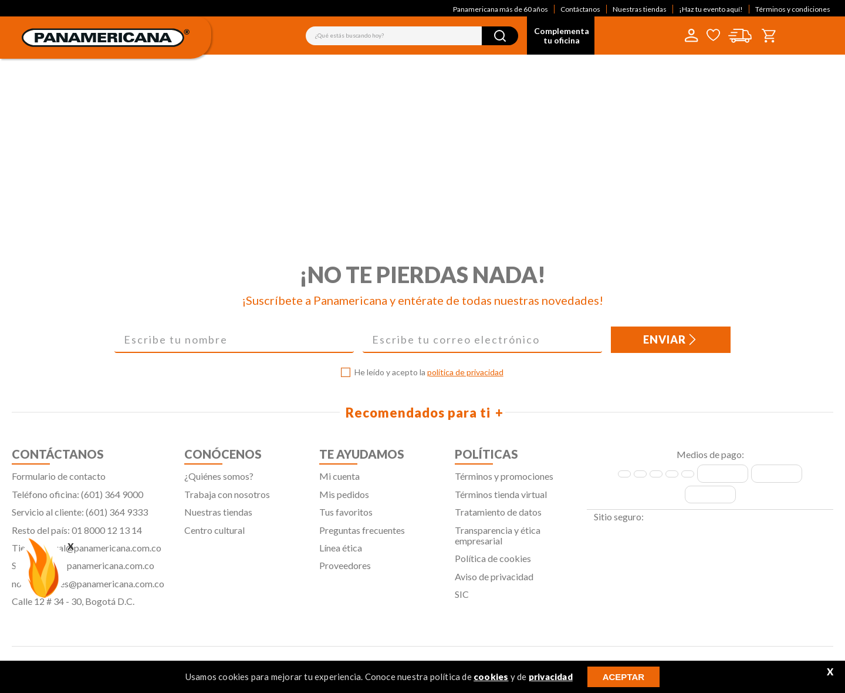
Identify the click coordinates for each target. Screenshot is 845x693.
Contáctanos (580, 9)
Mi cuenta (339, 481)
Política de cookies (493, 564)
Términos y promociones (504, 481)
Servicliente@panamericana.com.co (83, 571)
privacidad (551, 676)
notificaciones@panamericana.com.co (88, 588)
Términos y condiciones (792, 9)
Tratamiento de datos (498, 517)
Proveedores (345, 571)
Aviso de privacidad (494, 581)
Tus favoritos (346, 517)
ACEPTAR (623, 677)
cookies (491, 676)
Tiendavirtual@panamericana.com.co (86, 553)
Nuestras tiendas (640, 9)
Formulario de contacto (59, 481)
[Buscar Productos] (500, 35)
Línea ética (340, 553)
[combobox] (412, 35)
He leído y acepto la (428, 378)
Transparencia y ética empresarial (497, 540)
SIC (462, 599)
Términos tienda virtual (501, 499)
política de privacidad (465, 378)
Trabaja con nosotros (227, 499)
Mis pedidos (344, 499)
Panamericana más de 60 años (500, 9)
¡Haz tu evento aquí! (711, 9)
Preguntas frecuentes (362, 535)
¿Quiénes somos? (219, 481)
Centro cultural (214, 535)
